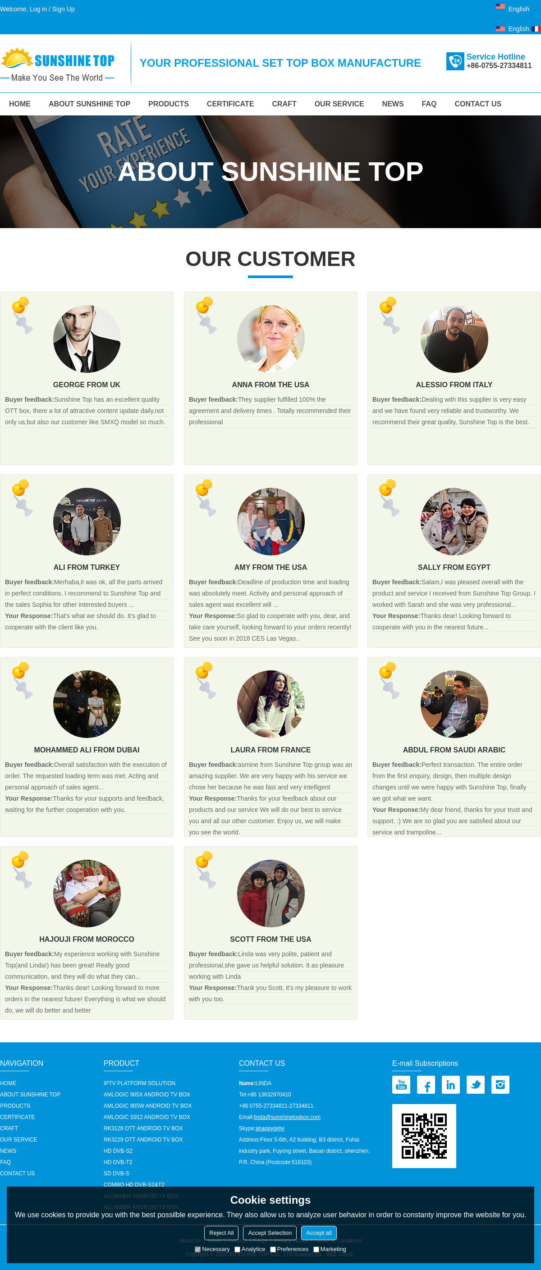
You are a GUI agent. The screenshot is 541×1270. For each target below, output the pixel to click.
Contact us (478, 104)
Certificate (230, 104)
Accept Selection (270, 1232)
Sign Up (63, 9)
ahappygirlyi (270, 1128)
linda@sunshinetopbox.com (287, 1117)
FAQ (429, 104)
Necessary (212, 1249)
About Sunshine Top (89, 104)
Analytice (250, 1249)
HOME (20, 104)
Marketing (329, 1249)
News (393, 104)
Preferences (289, 1249)
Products (168, 104)
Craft (284, 104)
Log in (38, 9)
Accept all (318, 1232)
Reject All (221, 1232)
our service (339, 104)
